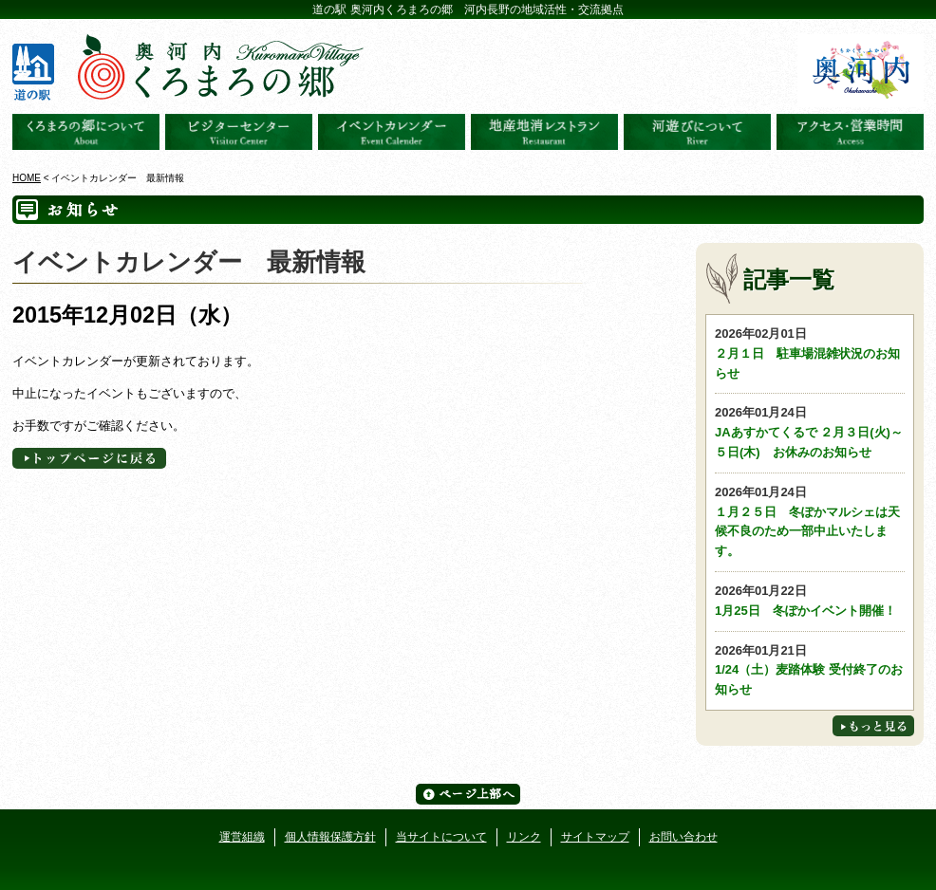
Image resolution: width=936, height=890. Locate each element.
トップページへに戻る (89, 458)
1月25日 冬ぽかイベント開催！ (810, 600)
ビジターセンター (238, 132)
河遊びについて (697, 132)
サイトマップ (595, 837)
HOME (26, 178)
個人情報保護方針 (330, 837)
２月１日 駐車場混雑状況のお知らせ (810, 352)
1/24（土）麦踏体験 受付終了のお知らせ (810, 669)
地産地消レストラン (544, 132)
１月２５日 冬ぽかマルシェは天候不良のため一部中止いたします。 (810, 520)
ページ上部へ (468, 794)
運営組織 (242, 837)
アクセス (850, 132)
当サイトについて (441, 837)
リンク (524, 837)
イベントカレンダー (391, 132)
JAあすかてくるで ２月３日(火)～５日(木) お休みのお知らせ (810, 431)
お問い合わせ (683, 837)
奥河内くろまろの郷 (85, 132)
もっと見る (873, 725)
